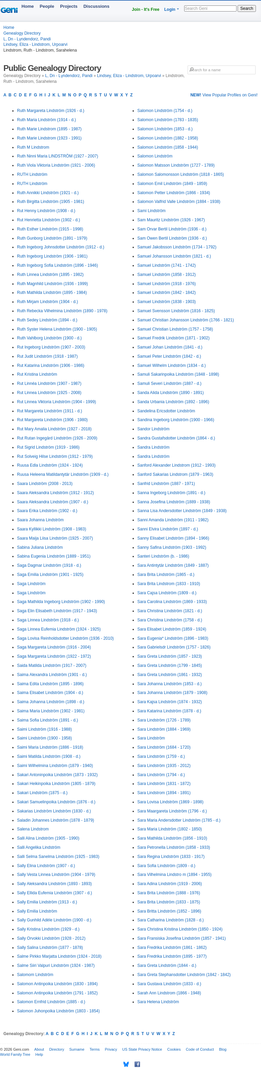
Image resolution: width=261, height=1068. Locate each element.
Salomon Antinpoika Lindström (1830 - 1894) (57, 983)
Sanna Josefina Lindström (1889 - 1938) (173, 502)
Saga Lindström (31, 583)
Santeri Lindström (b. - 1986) (163, 556)
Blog (222, 1049)
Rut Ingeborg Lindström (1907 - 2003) (51, 347)
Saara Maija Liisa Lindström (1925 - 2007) (55, 538)
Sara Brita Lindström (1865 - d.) (165, 574)
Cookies (174, 1049)
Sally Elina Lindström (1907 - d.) (46, 865)
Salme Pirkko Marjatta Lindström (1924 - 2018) (59, 956)
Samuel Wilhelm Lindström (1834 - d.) (171, 365)
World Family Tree (15, 1054)
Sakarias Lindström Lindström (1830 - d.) (54, 811)
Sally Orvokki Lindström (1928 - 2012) (51, 938)
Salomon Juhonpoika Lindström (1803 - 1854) (58, 1011)
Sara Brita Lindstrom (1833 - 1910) (168, 583)
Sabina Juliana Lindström (40, 547)
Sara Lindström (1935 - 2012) (164, 765)
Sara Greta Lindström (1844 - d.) (166, 965)
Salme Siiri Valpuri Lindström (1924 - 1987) (56, 965)
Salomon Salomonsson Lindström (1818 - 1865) (180, 174)
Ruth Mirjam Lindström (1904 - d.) (47, 301)
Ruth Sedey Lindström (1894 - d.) (47, 320)
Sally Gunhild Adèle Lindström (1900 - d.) (54, 920)
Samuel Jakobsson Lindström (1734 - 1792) (176, 247)
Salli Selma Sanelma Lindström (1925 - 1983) (58, 856)
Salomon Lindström (154, 156)
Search (246, 8)
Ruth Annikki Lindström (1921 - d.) (48, 192)
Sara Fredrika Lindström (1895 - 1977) (172, 956)
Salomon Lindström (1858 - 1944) (167, 147)
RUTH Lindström (32, 174)
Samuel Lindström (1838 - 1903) (166, 301)
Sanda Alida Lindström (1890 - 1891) (170, 392)
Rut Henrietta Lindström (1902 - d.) (48, 220)
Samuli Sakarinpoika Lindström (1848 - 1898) (178, 374)
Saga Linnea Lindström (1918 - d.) (48, 620)
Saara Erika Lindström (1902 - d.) (47, 510)
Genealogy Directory (21, 33)
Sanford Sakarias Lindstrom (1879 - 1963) (175, 474)
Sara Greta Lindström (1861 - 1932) (169, 674)
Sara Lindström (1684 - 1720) (164, 747)
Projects (68, 6)
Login (169, 9)
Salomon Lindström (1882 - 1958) (167, 138)
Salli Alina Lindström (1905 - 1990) (48, 838)
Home (27, 6)
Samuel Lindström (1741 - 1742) (166, 265)
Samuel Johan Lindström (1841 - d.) (169, 347)
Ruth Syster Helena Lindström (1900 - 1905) (57, 329)
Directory (56, 1049)
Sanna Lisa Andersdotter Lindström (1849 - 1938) (182, 510)
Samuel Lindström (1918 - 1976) (166, 283)
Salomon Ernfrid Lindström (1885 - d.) (51, 1001)
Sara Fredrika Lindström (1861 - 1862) (172, 947)
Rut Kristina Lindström (37, 374)
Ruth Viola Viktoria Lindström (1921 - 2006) (56, 165)
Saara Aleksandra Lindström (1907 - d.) (52, 502)
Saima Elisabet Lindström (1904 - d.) (50, 692)
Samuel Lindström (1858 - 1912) (166, 274)
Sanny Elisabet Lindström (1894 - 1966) (173, 538)
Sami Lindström (151, 210)
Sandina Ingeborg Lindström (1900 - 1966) (175, 419)
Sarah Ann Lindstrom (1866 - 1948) (169, 993)
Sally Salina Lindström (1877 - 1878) (50, 947)
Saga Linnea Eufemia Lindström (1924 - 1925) (59, 629)
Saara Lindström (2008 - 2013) (44, 483)
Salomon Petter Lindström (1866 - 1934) (173, 192)
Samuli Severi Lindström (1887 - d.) (169, 383)
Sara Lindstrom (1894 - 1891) (164, 792)
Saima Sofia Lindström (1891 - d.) (47, 720)
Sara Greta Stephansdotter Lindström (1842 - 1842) (184, 974)
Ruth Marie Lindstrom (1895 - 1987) (49, 129)
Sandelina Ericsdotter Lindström (166, 411)
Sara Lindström (151, 738)
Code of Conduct (200, 1049)
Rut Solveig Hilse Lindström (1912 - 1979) (55, 456)
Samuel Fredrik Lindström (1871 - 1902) (173, 338)
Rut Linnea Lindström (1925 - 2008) (49, 392)
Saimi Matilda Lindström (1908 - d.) (49, 756)
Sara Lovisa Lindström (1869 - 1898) (170, 802)
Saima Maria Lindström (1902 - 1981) (51, 711)
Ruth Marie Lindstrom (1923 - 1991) (49, 138)
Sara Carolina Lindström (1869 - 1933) (172, 601)
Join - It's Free (145, 9)
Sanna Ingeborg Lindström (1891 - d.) (171, 492)
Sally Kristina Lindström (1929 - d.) (48, 929)
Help (39, 1054)
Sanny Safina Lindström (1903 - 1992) (171, 547)
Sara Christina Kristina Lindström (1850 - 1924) (180, 929)
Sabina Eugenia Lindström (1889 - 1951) (53, 556)
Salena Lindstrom (33, 829)
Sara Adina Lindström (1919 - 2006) (169, 883)
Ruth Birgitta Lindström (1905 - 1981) (50, 201)
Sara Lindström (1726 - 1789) (164, 720)
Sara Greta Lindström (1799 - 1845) (169, 665)
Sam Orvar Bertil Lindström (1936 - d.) (171, 229)
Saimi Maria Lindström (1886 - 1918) (50, 747)
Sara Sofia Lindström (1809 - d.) (166, 865)
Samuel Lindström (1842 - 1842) (166, 292)
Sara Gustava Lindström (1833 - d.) (169, 983)
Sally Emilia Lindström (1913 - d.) (47, 902)
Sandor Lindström (153, 429)
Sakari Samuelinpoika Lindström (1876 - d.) (56, 802)
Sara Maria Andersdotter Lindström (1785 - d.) (179, 820)
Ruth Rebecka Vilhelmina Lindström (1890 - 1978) (62, 310)
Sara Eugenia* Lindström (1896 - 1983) (172, 638)
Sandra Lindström (153, 447)
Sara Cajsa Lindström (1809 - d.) (166, 593)
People (47, 6)
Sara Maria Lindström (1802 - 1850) (169, 829)
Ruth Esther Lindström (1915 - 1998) (50, 229)
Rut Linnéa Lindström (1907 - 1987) (49, 383)
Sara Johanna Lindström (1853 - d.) (169, 683)
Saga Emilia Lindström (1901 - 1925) (50, 574)
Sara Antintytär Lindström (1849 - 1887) (173, 565)
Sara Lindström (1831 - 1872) (164, 783)
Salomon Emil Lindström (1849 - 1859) (172, 183)
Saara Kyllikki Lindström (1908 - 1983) (51, 529)
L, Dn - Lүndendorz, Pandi (27, 39)
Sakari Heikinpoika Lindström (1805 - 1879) (56, 783)
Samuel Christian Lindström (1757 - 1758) (175, 329)
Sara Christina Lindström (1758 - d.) (169, 620)
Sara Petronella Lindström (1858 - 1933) (173, 847)
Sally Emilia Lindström (37, 911)
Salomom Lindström (35, 974)
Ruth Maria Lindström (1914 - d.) (46, 119)
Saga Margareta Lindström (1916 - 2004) (54, 647)
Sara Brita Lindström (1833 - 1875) (168, 902)
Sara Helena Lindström (158, 1001)
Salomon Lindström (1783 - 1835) (167, 119)
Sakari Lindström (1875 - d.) (42, 792)
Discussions (96, 6)
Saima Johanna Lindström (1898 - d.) (50, 701)
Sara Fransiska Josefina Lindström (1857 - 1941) (181, 938)
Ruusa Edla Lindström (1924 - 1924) (50, 465)
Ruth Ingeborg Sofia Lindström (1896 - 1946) (57, 265)
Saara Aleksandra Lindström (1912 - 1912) (55, 492)
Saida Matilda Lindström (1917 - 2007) (51, 665)
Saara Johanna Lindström (40, 520)
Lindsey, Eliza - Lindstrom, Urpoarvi (35, 44)
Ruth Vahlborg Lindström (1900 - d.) (49, 338)
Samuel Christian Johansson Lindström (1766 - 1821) (185, 320)
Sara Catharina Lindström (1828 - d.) (170, 920)
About (39, 1049)
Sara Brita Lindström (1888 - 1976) (168, 893)
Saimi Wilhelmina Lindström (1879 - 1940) (55, 765)
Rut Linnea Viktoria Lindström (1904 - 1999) (56, 401)
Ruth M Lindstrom (33, 147)
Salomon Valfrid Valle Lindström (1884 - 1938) (178, 201)
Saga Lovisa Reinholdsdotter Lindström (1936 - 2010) (65, 638)
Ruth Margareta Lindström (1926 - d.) (50, 110)
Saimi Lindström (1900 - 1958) (44, 738)
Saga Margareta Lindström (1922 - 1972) (54, 656)
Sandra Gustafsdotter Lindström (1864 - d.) (176, 438)
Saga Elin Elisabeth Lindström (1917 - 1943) (57, 610)
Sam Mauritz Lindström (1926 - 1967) (171, 220)
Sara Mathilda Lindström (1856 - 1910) (172, 838)
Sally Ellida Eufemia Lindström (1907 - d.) (54, 893)
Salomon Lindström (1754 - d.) (164, 110)
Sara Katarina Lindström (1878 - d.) (169, 711)
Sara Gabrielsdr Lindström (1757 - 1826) (173, 647)
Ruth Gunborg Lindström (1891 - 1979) (52, 238)
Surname (77, 1049)
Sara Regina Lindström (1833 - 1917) (171, 856)
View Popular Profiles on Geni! (224, 95)
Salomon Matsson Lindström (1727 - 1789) (175, 165)
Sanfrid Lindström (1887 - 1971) (166, 483)
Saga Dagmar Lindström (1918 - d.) (49, 565)
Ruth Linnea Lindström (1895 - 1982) (50, 274)
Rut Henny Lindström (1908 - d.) (46, 210)
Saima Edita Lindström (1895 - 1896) (50, 683)
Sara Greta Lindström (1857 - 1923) (169, 656)
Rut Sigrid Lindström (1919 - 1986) (48, 447)
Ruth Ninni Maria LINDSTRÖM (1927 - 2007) (57, 156)
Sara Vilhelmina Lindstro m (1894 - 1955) (174, 874)
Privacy (111, 1049)
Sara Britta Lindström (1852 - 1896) (169, 911)
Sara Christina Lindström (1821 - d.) (169, 610)
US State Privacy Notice (142, 1049)
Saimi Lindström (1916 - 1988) (44, 729)
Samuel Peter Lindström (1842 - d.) (169, 356)
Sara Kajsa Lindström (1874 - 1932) (169, 701)
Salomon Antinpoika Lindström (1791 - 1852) (57, 993)
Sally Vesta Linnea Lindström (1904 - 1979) (56, 874)
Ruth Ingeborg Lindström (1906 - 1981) (52, 256)
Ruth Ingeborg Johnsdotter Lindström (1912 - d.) (60, 247)
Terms (94, 1049)
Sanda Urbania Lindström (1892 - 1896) (173, 401)
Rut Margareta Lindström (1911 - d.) (49, 411)
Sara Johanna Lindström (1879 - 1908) (172, 692)
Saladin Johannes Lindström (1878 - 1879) (55, 820)
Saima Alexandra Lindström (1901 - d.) (52, 674)
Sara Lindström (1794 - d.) (161, 774)
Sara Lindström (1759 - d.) (161, 756)
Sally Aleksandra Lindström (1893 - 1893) (54, 883)
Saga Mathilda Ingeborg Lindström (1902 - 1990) (61, 601)
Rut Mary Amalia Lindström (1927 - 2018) (54, 429)
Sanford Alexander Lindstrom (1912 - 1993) (176, 465)
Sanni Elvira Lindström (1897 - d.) (167, 529)
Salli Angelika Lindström (38, 847)
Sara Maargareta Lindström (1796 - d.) (172, 811)
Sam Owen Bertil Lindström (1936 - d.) (172, 238)
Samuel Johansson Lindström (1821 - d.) (174, 256)
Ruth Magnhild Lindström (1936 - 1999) (52, 283)
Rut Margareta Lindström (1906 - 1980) (52, 419)
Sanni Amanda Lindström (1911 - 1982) (172, 520)
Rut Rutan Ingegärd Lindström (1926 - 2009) (57, 438)
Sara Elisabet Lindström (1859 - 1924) (171, 629)
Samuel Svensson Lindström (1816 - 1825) (176, 310)
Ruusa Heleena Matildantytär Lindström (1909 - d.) (62, 474)
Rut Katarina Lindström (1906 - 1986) (50, 365)
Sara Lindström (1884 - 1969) (164, 729)
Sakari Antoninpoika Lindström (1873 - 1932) (57, 774)
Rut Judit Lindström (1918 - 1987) (47, 356)
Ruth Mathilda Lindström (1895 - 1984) (52, 292)
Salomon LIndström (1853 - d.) (165, 129)
